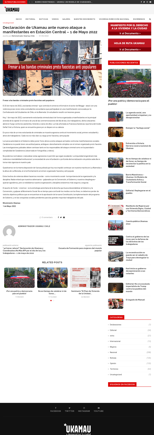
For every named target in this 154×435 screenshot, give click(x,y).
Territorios (130, 369)
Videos (55, 19)
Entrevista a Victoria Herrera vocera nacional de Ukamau (138, 145)
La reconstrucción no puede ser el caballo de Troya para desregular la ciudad (137, 256)
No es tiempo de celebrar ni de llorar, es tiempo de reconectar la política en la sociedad (138, 162)
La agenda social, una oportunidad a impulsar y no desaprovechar (138, 115)
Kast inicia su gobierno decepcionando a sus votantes (136, 271)
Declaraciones (130, 325)
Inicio (19, 19)
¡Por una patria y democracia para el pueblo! (58, 2)
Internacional (130, 341)
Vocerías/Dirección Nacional (114, 19)
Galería (66, 19)
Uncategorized (8, 23)
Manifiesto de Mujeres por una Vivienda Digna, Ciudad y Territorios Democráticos (138, 208)
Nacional (130, 352)
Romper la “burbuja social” (138, 128)
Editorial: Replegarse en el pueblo (138, 192)
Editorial (30, 19)
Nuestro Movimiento (84, 19)
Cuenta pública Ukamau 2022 (137, 222)
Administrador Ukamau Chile (23, 36)
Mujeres (130, 347)
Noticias (43, 19)
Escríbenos (139, 19)
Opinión (130, 363)
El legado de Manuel (135, 300)
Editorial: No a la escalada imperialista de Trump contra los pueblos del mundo (138, 287)
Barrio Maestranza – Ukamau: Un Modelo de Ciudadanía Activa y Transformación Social (136, 178)
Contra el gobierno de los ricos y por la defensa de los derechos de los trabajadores (137, 240)
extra (130, 336)
